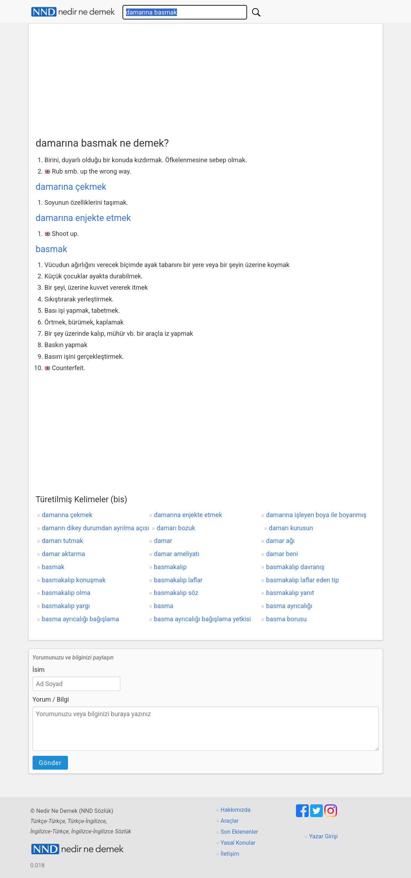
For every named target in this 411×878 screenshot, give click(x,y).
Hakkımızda (236, 809)
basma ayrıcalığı (289, 606)
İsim (39, 669)
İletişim (230, 853)
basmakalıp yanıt (290, 592)
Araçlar (230, 820)
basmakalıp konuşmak (73, 580)
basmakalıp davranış (295, 567)
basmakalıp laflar (178, 580)
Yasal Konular (238, 842)
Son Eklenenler (239, 831)
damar (163, 540)
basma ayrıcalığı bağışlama (80, 619)
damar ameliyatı (176, 553)
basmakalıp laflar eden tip (302, 580)
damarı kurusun (291, 528)
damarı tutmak (62, 540)
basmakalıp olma (66, 592)
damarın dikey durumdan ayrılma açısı (95, 528)
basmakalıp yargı (66, 606)
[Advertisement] (206, 81)
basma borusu (286, 619)
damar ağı (280, 540)
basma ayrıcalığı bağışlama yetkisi (202, 619)
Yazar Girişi (323, 836)
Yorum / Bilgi (51, 699)
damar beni (282, 553)
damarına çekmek (71, 187)
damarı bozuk (176, 528)
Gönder (50, 762)
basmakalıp (170, 567)
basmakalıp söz (176, 592)
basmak (51, 249)
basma (163, 606)
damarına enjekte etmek (83, 218)
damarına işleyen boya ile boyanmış (316, 515)
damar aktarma (63, 553)
